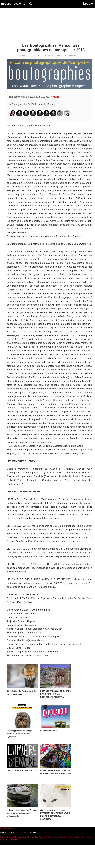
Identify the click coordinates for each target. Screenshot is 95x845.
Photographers (20, 837)
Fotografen (53, 837)
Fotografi (43, 837)
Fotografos (33, 837)
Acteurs (89, 837)
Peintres (62, 837)
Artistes (71, 837)
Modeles (14, 839)
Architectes (80, 837)
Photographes (6, 837)
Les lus (19, 3)
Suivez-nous (33, 833)
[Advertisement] (45, 25)
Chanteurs (5, 839)
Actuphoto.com (8, 828)
